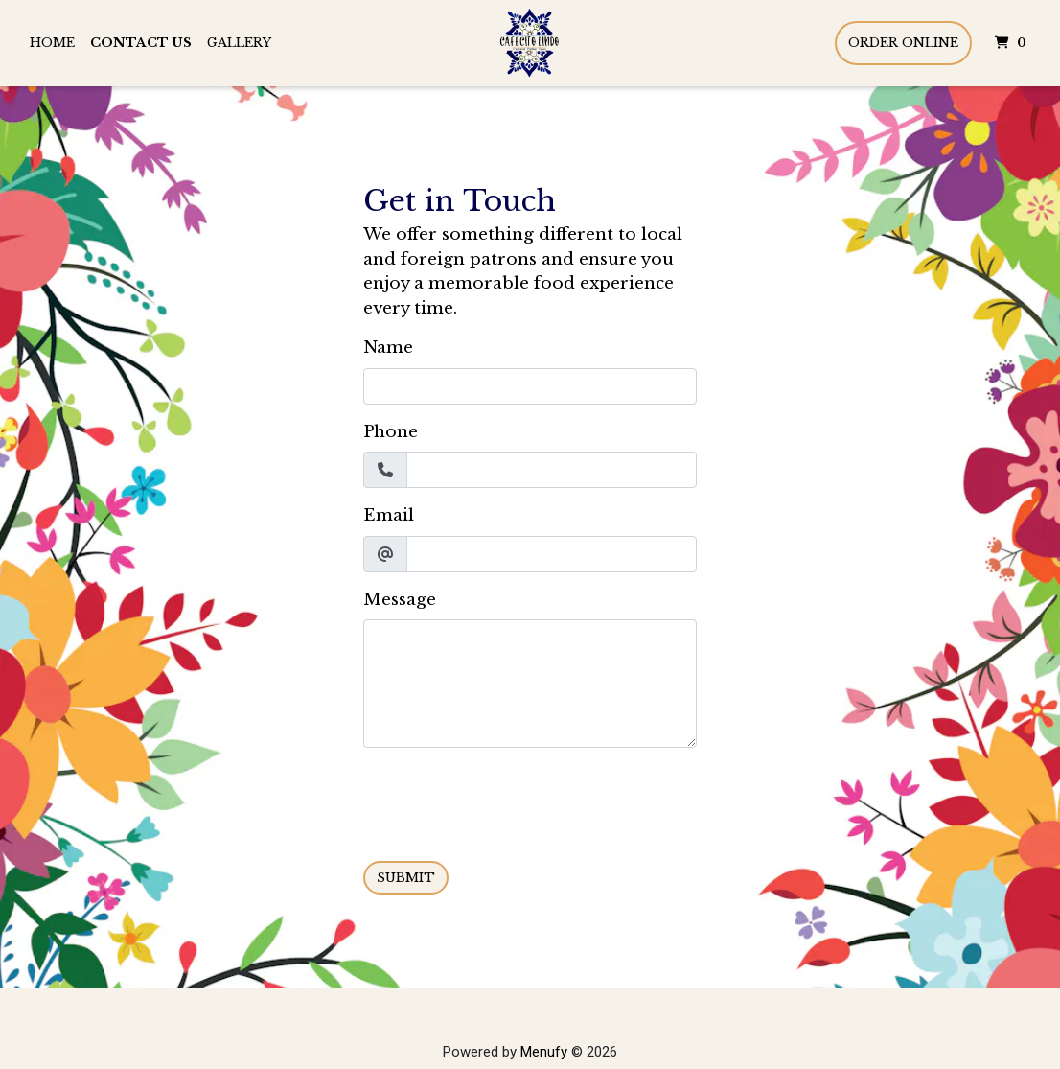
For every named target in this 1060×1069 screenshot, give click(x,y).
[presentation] (509, 800)
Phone (390, 432)
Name (388, 347)
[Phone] (551, 470)
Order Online (903, 43)
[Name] (530, 386)
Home (52, 43)
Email (388, 515)
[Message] (530, 683)
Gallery (239, 43)
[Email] (551, 554)
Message (399, 600)
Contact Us (141, 43)
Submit (406, 878)
